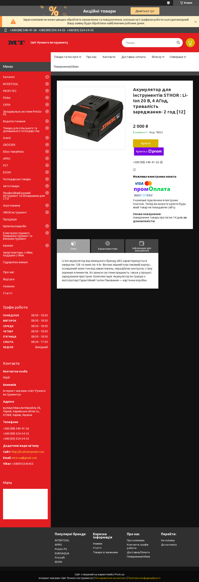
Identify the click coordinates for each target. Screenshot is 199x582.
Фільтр (156, 57)
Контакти (109, 57)
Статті (7, 293)
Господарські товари (17, 179)
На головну (168, 540)
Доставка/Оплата (138, 552)
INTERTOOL (10, 84)
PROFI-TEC (10, 91)
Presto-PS (61, 549)
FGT (5, 165)
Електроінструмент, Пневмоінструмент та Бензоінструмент (17, 235)
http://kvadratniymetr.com (28, 451)
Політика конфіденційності (144, 578)
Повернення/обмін (66, 66)
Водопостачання (14, 121)
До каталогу (169, 544)
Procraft (60, 557)
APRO (6, 158)
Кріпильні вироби (14, 226)
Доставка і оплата (133, 57)
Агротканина (11, 205)
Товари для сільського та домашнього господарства (21, 130)
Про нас (92, 57)
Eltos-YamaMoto (13, 151)
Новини (8, 286)
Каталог (9, 77)
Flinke (7, 97)
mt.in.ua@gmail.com (24, 457)
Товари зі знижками (105, 552)
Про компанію (136, 540)
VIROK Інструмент (15, 212)
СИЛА (6, 104)
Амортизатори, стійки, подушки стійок (18, 254)
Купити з (149, 151)
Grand (7, 138)
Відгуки (8, 279)
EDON (7, 172)
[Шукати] (178, 42)
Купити (145, 143)
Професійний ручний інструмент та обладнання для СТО (24, 195)
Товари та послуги (66, 57)
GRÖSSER (9, 144)
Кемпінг (8, 245)
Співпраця (176, 57)
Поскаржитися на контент (110, 578)
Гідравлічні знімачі (15, 262)
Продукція (10, 219)
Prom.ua (119, 574)
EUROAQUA (62, 553)
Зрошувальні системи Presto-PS (22, 113)
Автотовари (11, 186)
